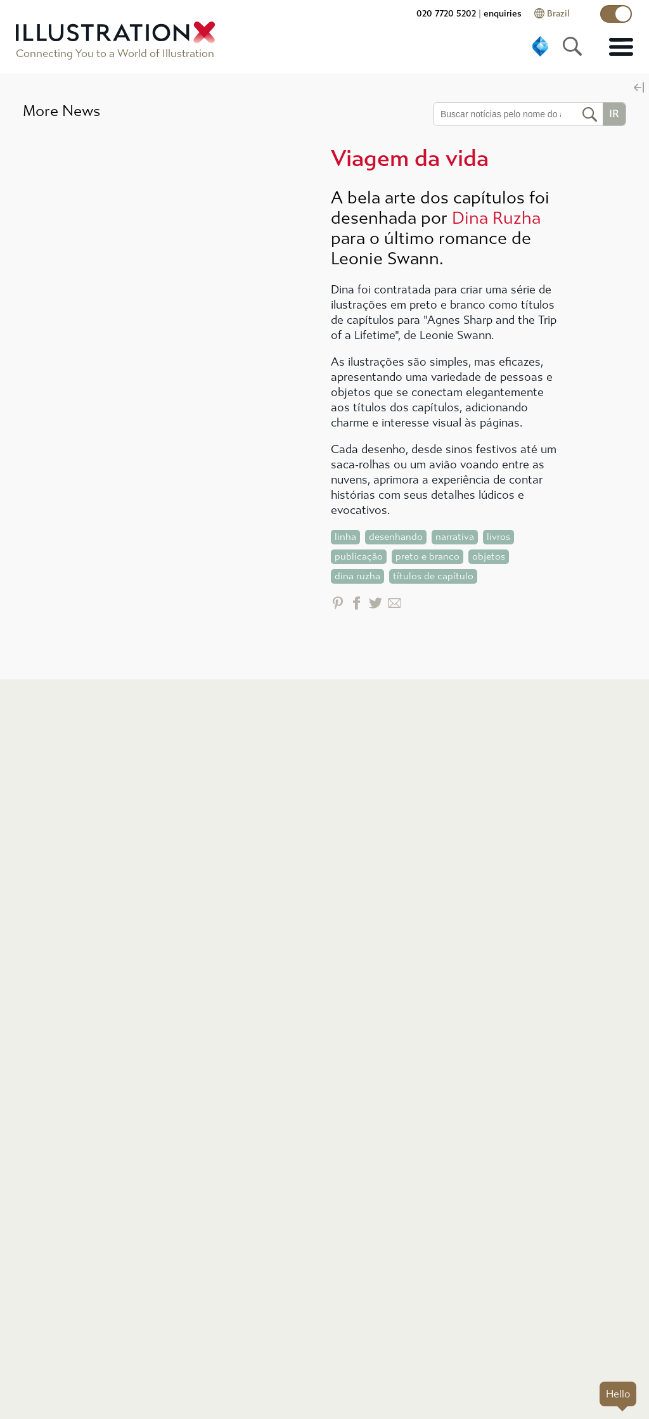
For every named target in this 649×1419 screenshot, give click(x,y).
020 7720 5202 (446, 13)
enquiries (503, 13)
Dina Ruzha (496, 218)
